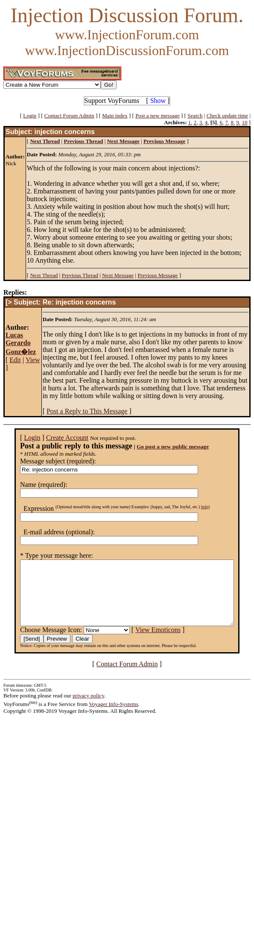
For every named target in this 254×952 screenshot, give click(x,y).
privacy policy (88, 708)
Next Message (118, 275)
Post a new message (157, 115)
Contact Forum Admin (69, 115)
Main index (115, 115)
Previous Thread (80, 275)
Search (194, 115)
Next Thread (44, 275)
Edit (15, 359)
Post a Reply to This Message (87, 411)
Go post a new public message (162, 446)
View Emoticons (146, 642)
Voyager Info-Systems (113, 717)
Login (29, 115)
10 (244, 122)
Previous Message (157, 275)
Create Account (56, 437)
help (193, 506)
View (33, 359)
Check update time (227, 115)
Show (158, 100)
